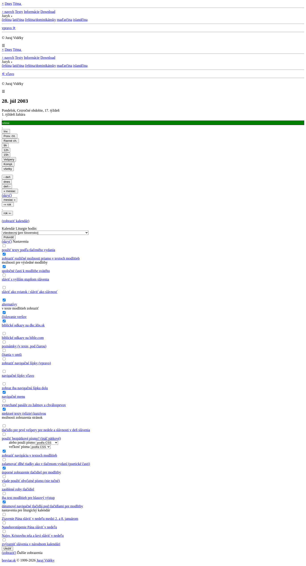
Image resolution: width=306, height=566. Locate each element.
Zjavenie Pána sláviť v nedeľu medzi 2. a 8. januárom (40, 519)
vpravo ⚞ (9, 28)
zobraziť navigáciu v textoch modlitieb (29, 455)
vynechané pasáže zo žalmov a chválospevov (34, 405)
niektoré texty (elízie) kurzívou (24, 413)
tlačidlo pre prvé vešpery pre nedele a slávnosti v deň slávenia (46, 430)
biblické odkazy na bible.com (23, 338)
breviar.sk (9, 560)
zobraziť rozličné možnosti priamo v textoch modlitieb (41, 258)
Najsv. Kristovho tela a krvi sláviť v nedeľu (33, 535)
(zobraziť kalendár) (15, 221)
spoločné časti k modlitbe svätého (26, 271)
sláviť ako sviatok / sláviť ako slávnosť (29, 292)
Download (48, 12)
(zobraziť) (9, 553)
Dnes (8, 4)
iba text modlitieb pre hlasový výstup (28, 498)
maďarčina (64, 20)
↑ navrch (8, 12)
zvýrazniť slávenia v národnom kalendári (31, 544)
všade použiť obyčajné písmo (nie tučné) (31, 481)
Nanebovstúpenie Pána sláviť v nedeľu (29, 527)
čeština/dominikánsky (40, 20)
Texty (19, 12)
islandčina (80, 20)
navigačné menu (13, 396)
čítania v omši (12, 355)
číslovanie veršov (14, 317)
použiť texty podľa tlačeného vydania (28, 250)
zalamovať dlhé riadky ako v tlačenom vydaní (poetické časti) (46, 464)
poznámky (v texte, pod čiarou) (24, 346)
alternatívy (9, 304)
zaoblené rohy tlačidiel (18, 489)
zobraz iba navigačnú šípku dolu (25, 388)
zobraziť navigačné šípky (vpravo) (26, 363)
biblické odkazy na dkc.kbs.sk (23, 325)
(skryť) (7, 195)
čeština (7, 20)
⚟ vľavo (8, 74)
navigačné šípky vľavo (18, 375)
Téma (17, 4)
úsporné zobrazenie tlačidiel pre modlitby (31, 472)
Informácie (31, 12)
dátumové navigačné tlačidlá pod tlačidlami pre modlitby (42, 506)
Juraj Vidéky (45, 560)
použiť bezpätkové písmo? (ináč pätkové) (31, 438)
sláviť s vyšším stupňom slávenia (25, 279)
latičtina (18, 20)
